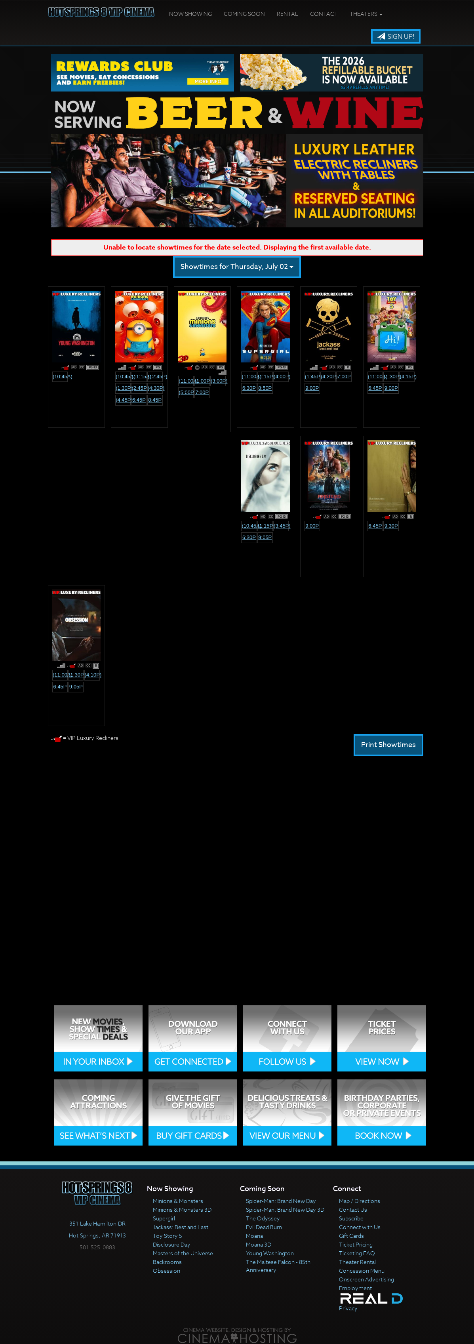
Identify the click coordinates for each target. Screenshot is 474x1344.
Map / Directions (359, 1201)
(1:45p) (312, 376)
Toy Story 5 (167, 1235)
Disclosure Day (171, 1244)
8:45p (155, 400)
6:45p (139, 400)
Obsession (166, 1270)
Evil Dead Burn (264, 1227)
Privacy (348, 1308)
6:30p (249, 388)
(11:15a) (139, 376)
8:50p (265, 388)
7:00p (202, 392)
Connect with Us (360, 1227)
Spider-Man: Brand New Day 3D (285, 1209)
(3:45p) (281, 526)
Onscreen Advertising (366, 1279)
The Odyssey (263, 1218)
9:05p (265, 537)
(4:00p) (281, 376)
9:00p (312, 388)
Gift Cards (351, 1235)
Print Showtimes (388, 745)
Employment (355, 1288)
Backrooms (167, 1262)
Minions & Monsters (178, 1201)
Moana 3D (258, 1244)
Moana (254, 1235)
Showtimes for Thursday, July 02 (237, 266)
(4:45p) (123, 400)
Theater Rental (357, 1262)
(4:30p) (155, 388)
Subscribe (351, 1218)
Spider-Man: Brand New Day (281, 1201)
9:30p (391, 526)
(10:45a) (60, 376)
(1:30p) (123, 388)
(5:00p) (186, 392)
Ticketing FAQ (357, 1253)
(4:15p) (407, 376)
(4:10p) (92, 675)
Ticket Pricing (356, 1244)
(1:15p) (265, 376)
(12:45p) (155, 376)
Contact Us (353, 1209)
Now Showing (190, 13)
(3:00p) (218, 381)
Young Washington (270, 1253)
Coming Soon (244, 13)
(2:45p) (139, 388)
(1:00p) (202, 381)
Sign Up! (396, 37)
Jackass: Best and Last (180, 1227)
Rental (287, 13)
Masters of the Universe (183, 1253)
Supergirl (164, 1218)
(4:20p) (328, 376)
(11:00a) (186, 381)
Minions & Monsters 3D (182, 1209)
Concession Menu (362, 1270)
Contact (324, 13)
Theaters (366, 13)
